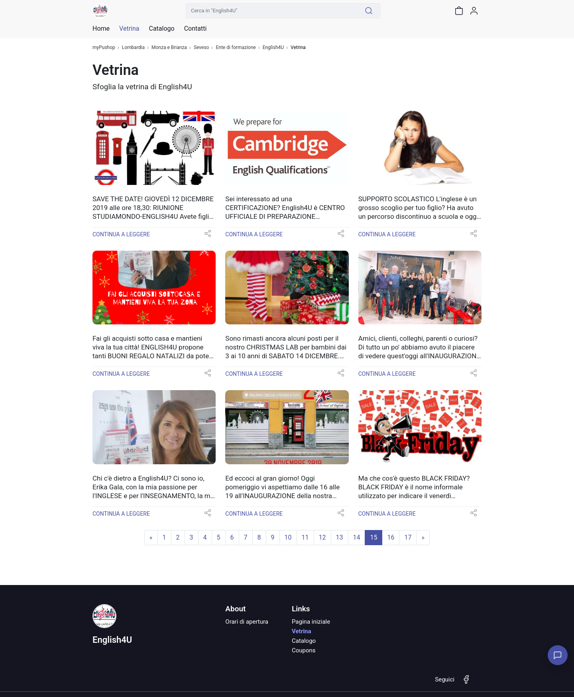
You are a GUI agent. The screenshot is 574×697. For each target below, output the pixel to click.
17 (407, 537)
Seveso (201, 47)
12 (322, 537)
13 (339, 537)
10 (288, 537)
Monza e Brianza (169, 47)
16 (390, 537)
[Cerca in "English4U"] (272, 10)
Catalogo (161, 29)
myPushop (103, 47)
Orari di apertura (246, 621)
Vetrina (301, 631)
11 (305, 537)
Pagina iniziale (311, 621)
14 (356, 537)
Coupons (304, 650)
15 (373, 537)
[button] (208, 236)
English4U (273, 47)
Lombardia (133, 47)
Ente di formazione (236, 47)
